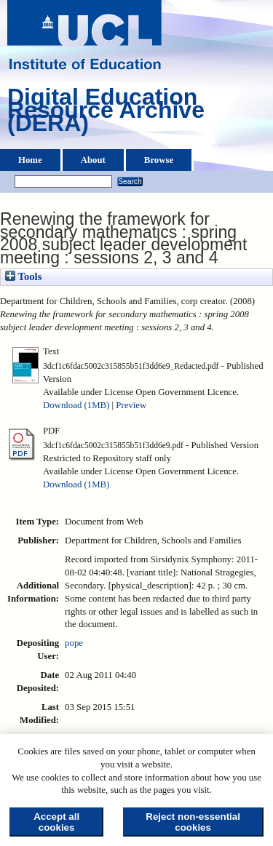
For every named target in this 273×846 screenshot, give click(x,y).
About (93, 160)
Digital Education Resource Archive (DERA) (106, 113)
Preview (131, 405)
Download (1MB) (76, 405)
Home (30, 160)
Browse (158, 160)
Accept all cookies (56, 822)
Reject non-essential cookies (193, 822)
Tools (23, 276)
